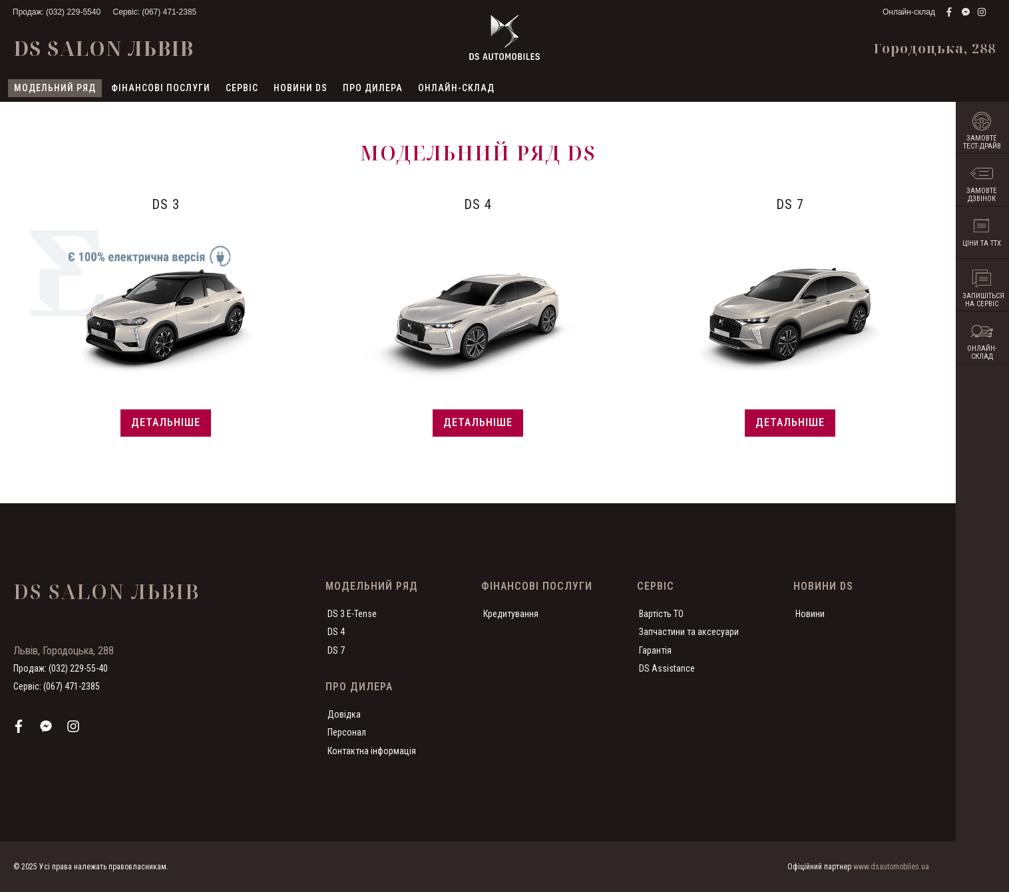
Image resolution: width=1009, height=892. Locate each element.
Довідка (344, 713)
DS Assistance (667, 667)
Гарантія (655, 649)
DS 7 (336, 649)
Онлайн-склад (909, 12)
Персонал (346, 731)
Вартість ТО (661, 613)
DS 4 (336, 631)
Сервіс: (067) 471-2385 (154, 12)
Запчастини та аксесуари (689, 631)
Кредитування (510, 613)
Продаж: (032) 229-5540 (57, 12)
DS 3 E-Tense (352, 613)
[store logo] (504, 37)
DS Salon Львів (103, 48)
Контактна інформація (371, 750)
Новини (810, 613)
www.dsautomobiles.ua (891, 866)
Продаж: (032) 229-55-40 (60, 667)
